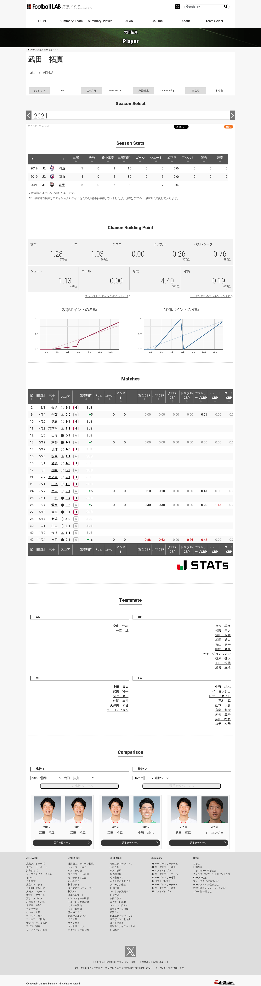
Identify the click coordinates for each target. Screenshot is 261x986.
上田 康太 (120, 687)
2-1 (67, 407)
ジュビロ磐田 (75, 909)
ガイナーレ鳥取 (118, 902)
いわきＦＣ (74, 881)
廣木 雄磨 (223, 626)
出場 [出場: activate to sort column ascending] (76, 159)
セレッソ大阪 (33, 912)
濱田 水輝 (223, 635)
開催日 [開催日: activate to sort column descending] (40, 397)
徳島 (54, 421)
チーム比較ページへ (79, 786)
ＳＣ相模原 (115, 874)
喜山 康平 (223, 644)
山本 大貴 (223, 705)
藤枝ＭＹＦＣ (75, 912)
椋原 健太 (223, 658)
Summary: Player (100, 21)
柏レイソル (32, 877)
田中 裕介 (223, 649)
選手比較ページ (62, 842)
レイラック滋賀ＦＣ (120, 891)
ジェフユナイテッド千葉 (39, 874)
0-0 (68, 414)
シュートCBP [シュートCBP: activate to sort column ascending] (215, 396)
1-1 (68, 428)
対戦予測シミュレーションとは (209, 888)
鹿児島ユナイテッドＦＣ (122, 926)
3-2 (67, 470)
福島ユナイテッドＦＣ (121, 863)
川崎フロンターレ (35, 891)
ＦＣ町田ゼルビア (35, 888)
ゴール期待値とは (202, 891)
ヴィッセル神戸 (34, 916)
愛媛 (54, 463)
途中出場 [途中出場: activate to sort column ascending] (108, 159)
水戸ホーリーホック (36, 867)
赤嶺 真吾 (223, 714)
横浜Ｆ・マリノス (35, 895)
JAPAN (128, 21)
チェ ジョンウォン (217, 654)
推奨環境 (110, 962)
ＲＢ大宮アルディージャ (81, 888)
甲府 (54, 491)
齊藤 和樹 (223, 710)
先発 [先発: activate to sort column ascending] (92, 159)
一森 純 (122, 630)
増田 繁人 (223, 640)
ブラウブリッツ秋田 (78, 874)
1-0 (67, 449)
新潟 (54, 519)
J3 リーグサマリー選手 (163, 888)
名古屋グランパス (35, 902)
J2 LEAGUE (74, 858)
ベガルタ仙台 (75, 870)
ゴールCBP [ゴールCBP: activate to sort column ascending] (229, 396)
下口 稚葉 (223, 663)
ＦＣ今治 (72, 919)
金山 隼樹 (120, 626)
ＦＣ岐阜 (114, 888)
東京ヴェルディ (34, 884)
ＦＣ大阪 (114, 895)
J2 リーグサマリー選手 (163, 877)
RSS (228, 126)
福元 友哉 (223, 724)
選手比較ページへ (181, 786)
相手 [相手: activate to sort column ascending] (52, 397)
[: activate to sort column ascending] (40, 159)
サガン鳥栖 (74, 922)
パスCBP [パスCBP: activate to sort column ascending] (158, 397)
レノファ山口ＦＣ (119, 905)
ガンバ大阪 (32, 909)
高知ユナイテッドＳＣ (121, 916)
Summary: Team (71, 21)
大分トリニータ (76, 926)
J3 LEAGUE (116, 858)
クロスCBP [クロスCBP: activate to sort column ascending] (172, 396)
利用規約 (99, 962)
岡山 (62, 168)
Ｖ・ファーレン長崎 (36, 929)
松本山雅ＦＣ (117, 877)
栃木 (54, 456)
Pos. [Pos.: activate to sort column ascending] (99, 397)
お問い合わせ (160, 962)
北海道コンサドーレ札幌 (81, 863)
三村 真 (224, 701)
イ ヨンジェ (221, 691)
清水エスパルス (34, 898)
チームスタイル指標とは (206, 884)
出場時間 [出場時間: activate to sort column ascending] (124, 159)
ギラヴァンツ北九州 (120, 919)
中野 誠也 (223, 687)
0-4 (67, 498)
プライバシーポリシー (128, 962)
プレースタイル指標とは (206, 881)
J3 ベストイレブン (161, 891)
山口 (54, 526)
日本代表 (197, 867)
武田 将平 (120, 691)
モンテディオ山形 (77, 877)
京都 (54, 442)
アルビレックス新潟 (78, 902)
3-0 (67, 519)
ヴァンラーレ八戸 (77, 867)
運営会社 (146, 962)
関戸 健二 (120, 696)
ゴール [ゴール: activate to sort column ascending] (140, 159)
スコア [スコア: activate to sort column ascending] (65, 396)
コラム (196, 863)
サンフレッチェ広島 (36, 922)
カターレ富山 (75, 905)
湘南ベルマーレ (76, 895)
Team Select (214, 21)
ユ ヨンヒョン (117, 710)
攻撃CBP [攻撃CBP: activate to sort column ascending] (144, 397)
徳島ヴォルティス (77, 916)
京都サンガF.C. (34, 905)
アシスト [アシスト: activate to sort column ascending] (188, 159)
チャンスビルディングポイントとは (106, 296)
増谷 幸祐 (223, 668)
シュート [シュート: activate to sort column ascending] (156, 159)
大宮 (54, 512)
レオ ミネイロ (220, 696)
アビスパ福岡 (33, 926)
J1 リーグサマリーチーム (164, 863)
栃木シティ (74, 884)
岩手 (62, 185)
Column (157, 21)
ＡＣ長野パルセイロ (120, 881)
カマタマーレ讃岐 (119, 909)
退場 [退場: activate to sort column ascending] (220, 159)
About (186, 21)
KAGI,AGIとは (200, 877)
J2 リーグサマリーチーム (164, 874)
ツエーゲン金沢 (118, 884)
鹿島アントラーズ (35, 863)
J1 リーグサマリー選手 (163, 867)
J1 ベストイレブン (161, 870)
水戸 (54, 540)
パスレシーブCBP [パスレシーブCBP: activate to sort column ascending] (201, 396)
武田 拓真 (223, 719)
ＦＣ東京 (31, 881)
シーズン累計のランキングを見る (210, 296)
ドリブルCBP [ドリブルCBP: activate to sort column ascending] (186, 396)
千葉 (54, 414)
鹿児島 (53, 477)
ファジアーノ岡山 (35, 919)
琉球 (54, 449)
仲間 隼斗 (120, 701)
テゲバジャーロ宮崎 (78, 929)
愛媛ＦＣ (114, 912)
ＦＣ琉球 (114, 929)
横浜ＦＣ (72, 891)
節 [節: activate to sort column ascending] (31, 397)
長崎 (54, 470)
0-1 (67, 435)
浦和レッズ (32, 870)
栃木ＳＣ (114, 867)
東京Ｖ (53, 428)
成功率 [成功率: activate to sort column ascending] (172, 159)
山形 (54, 435)
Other (196, 858)
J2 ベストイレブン (161, 881)
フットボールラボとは (204, 870)
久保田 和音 (119, 705)
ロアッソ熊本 (117, 922)
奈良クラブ (115, 898)
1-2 (67, 442)
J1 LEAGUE (32, 858)
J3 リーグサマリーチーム (164, 884)
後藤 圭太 (223, 630)
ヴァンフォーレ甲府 (78, 898)
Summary (156, 858)
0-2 (67, 505)
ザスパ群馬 (115, 870)
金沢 (54, 407)
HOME (42, 21)
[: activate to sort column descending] (32, 159)
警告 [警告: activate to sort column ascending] (204, 159)
